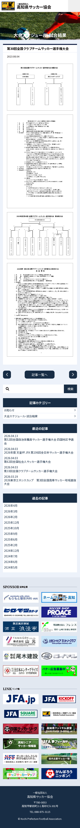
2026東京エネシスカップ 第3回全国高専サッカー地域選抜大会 (40, 480)
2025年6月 (11, 539)
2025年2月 (11, 545)
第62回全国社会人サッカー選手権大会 (40, 460)
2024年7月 (11, 556)
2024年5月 (11, 567)
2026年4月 (11, 505)
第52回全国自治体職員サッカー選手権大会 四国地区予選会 (40, 439)
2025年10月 (11, 528)
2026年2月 (11, 517)
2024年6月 (11, 562)
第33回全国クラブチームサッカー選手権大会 (40, 469)
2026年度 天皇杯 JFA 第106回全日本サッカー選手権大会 (40, 450)
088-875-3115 (42, 812)
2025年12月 (11, 522)
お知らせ (9, 410)
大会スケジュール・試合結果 (21, 416)
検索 (70, 389)
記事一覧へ (40, 374)
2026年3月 (11, 511)
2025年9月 (11, 534)
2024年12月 (11, 551)
